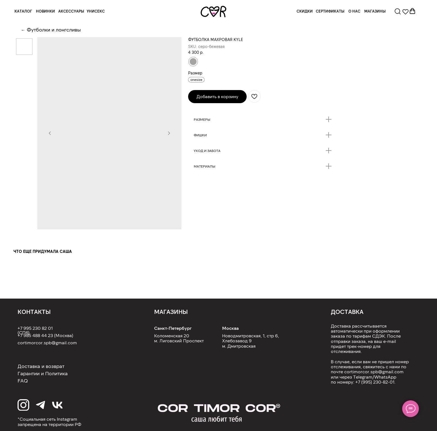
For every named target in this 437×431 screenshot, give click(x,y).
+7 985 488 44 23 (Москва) (45, 335)
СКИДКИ (305, 11)
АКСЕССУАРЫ (71, 11)
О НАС (354, 11)
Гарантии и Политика (43, 373)
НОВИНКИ (45, 11)
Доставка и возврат (41, 366)
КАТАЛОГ (23, 11)
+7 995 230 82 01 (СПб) (35, 330)
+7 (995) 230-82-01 (374, 381)
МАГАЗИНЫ (375, 11)
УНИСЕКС (96, 11)
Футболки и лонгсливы (54, 29)
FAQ (23, 380)
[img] (214, 11)
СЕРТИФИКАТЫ (330, 11)
